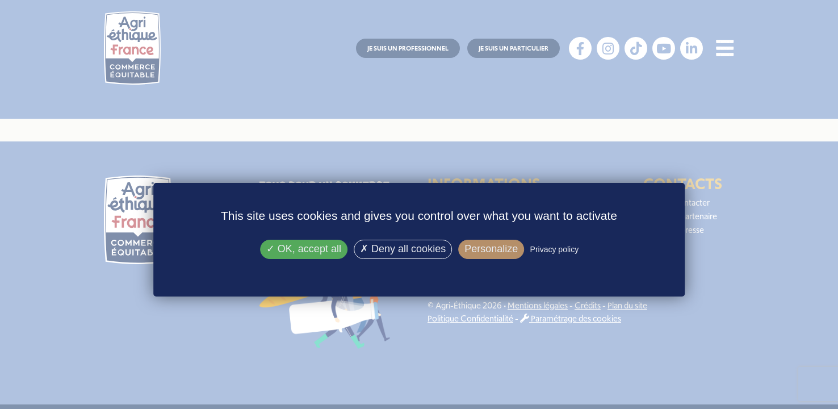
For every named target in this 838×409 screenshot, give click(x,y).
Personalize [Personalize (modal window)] (491, 248)
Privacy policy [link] (554, 249)
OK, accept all (303, 248)
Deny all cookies (403, 248)
